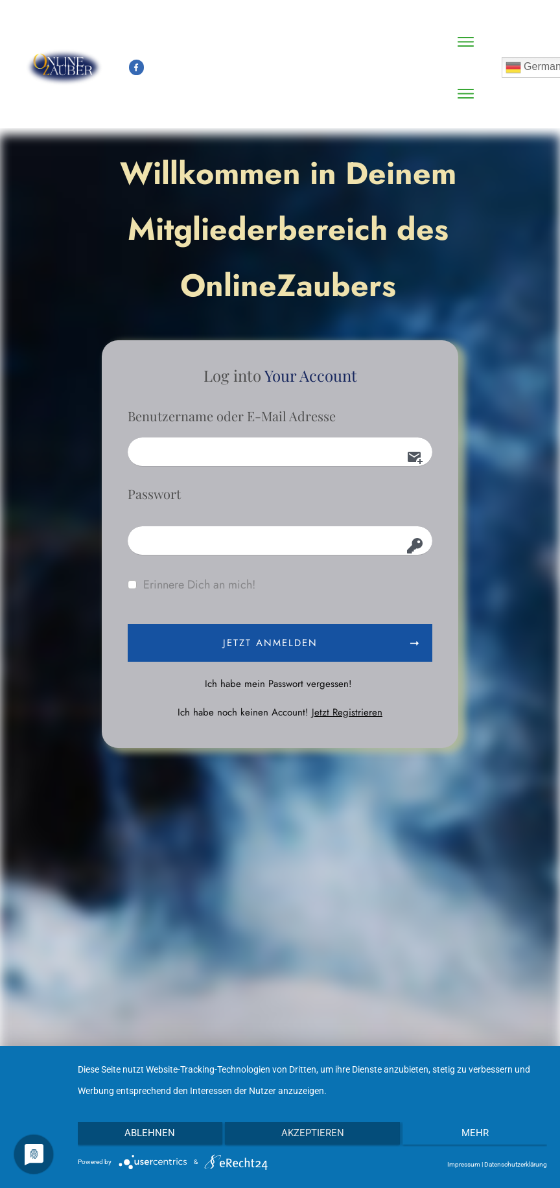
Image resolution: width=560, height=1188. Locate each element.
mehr (477, 1135)
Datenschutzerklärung (515, 1164)
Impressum (463, 1164)
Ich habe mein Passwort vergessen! (278, 684)
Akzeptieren (312, 1135)
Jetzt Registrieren (347, 712)
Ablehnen (147, 1135)
